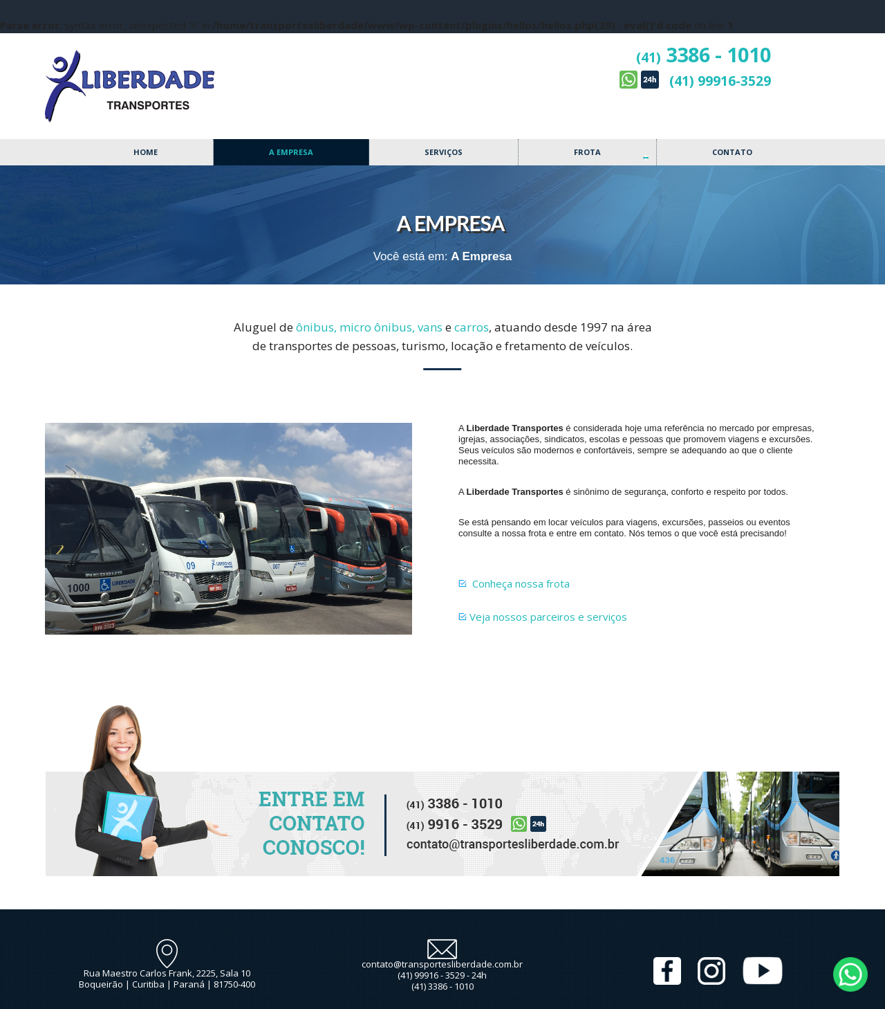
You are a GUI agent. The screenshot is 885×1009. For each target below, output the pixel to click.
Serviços (444, 152)
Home (145, 152)
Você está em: (410, 256)
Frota (587, 152)
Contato (732, 152)
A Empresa (291, 152)
